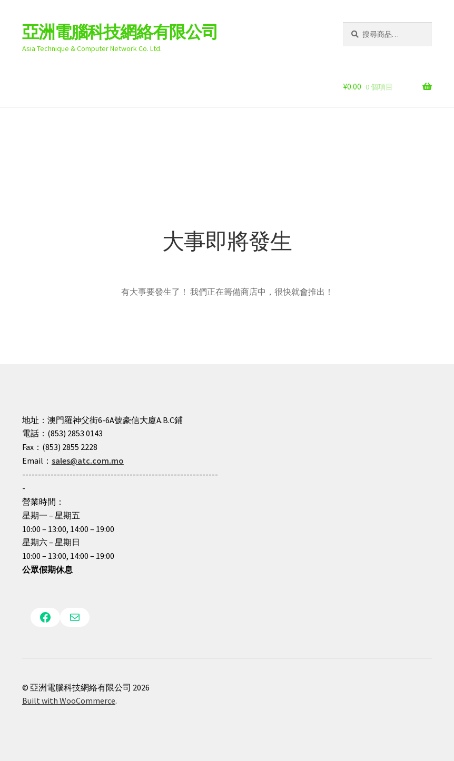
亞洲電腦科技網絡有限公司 (120, 32)
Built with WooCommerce (68, 700)
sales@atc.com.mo (88, 460)
